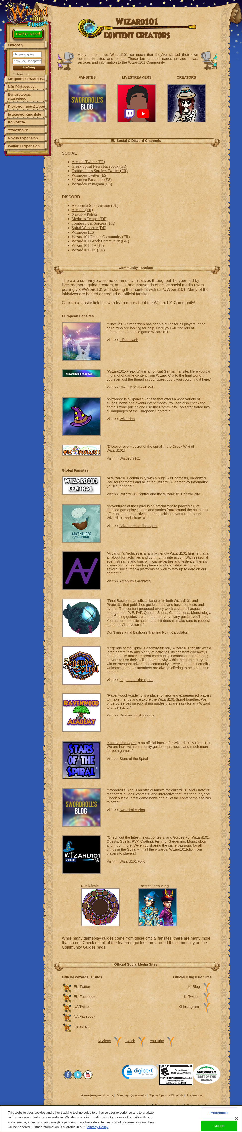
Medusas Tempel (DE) (89, 219)
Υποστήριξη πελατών (131, 1095)
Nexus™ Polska (84, 214)
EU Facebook (84, 997)
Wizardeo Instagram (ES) (92, 184)
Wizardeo (127, 419)
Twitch (130, 1041)
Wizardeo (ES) (83, 232)
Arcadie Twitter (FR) (88, 162)
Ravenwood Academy (137, 715)
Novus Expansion (23, 138)
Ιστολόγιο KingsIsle (24, 114)
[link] (140, 1073)
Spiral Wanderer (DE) (89, 228)
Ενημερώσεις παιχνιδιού (19, 96)
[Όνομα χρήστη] (27, 54)
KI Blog (194, 987)
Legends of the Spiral (136, 680)
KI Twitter (192, 997)
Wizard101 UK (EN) (88, 250)
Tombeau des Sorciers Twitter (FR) (100, 171)
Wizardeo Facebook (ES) (92, 180)
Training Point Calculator (167, 632)
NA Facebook (84, 1016)
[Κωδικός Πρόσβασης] (27, 61)
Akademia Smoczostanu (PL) (95, 205)
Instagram (82, 1026)
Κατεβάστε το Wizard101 (26, 79)
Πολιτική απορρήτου (169, 1105)
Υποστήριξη (18, 130)
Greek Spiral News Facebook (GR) (100, 166)
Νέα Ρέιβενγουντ (22, 87)
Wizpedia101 (130, 458)
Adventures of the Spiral (138, 526)
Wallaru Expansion (24, 146)
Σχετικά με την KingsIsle (166, 1095)
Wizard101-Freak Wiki (137, 387)
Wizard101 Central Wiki (181, 494)
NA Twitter (82, 1007)
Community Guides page (83, 947)
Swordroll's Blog (132, 810)
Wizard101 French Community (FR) (101, 237)
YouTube (157, 1041)
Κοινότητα (16, 122)
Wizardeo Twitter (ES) (90, 175)
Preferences (194, 1095)
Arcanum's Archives (135, 581)
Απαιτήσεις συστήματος (97, 1095)
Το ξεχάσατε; (21, 74)
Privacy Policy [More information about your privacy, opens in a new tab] (97, 1128)
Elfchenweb (129, 340)
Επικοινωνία (86, 1105)
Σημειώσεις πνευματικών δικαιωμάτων (124, 1105)
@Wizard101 (174, 289)
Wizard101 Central (134, 494)
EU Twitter (82, 987)
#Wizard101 (92, 289)
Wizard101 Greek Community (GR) (100, 241)
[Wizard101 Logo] (28, 13)
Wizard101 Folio (132, 861)
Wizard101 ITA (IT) (88, 245)
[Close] (236, 1119)
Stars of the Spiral (134, 759)
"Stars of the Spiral (122, 743)
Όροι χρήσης (195, 1105)
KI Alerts (104, 1041)
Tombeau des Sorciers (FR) (93, 223)
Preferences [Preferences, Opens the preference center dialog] (218, 1114)
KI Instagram (189, 1007)
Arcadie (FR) (82, 210)
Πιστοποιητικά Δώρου (26, 106)
